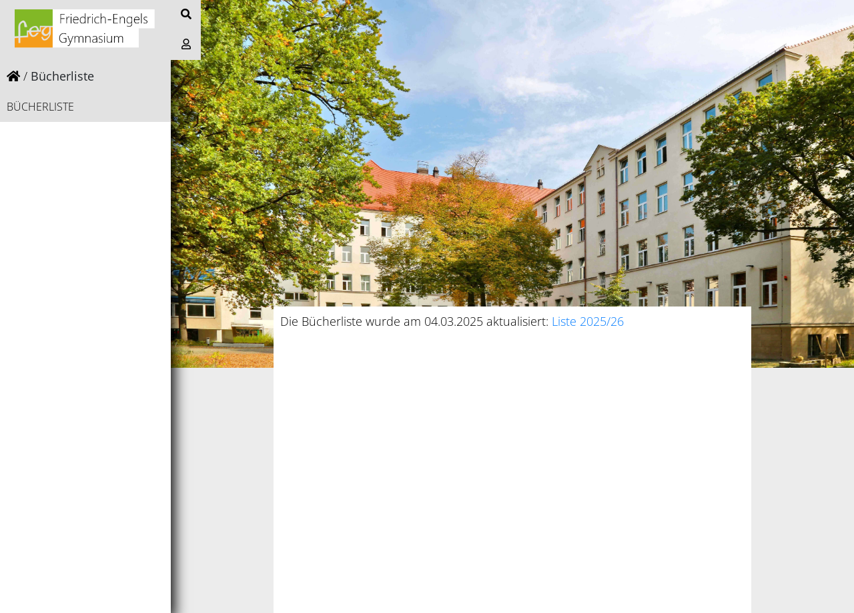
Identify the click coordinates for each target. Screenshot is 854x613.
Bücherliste (40, 106)
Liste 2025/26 (588, 321)
